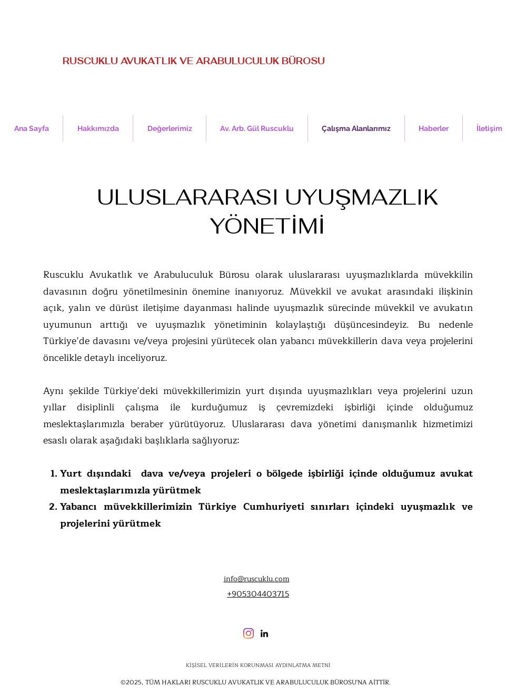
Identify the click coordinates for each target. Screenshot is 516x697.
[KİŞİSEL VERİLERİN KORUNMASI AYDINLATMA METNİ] (258, 665)
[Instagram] (248, 633)
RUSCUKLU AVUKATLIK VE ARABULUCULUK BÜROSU (194, 61)
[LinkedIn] (264, 633)
